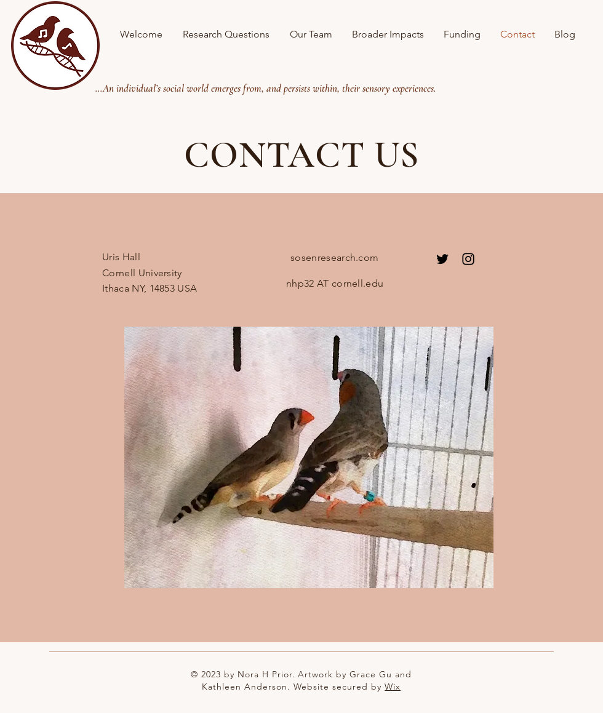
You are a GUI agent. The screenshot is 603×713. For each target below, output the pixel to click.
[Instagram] (468, 259)
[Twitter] (442, 259)
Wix (393, 686)
